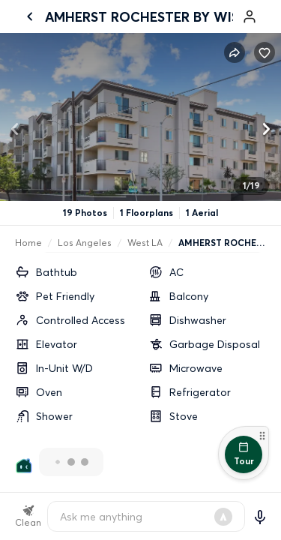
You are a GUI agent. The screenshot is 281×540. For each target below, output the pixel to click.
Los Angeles (85, 242)
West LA (145, 242)
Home (28, 242)
